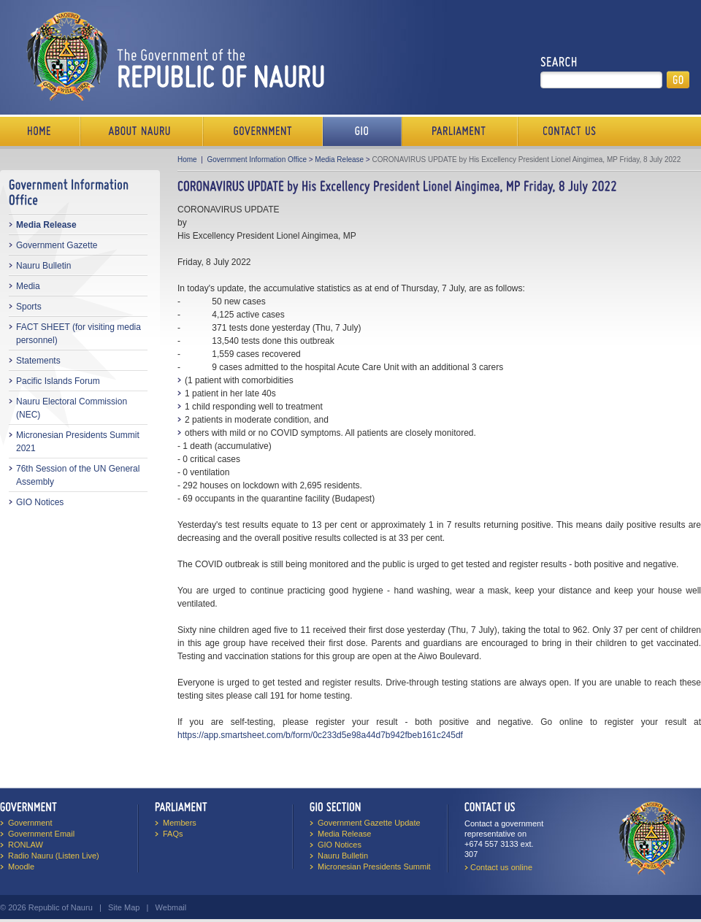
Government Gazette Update (369, 822)
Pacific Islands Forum (58, 381)
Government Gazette (56, 245)
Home (40, 131)
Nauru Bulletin (43, 266)
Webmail (171, 907)
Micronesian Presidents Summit (374, 866)
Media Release (46, 225)
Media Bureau (362, 131)
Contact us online (501, 867)
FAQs (173, 833)
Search (559, 62)
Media (28, 286)
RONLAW (25, 844)
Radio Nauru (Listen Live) (53, 855)
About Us (141, 131)
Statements (38, 361)
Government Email (41, 833)
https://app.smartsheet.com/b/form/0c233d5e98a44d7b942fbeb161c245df (320, 735)
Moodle (21, 866)
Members (179, 822)
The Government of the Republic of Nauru (172, 56)
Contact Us (566, 131)
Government (263, 131)
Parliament (460, 131)
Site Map (123, 907)
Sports (29, 306)
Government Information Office (257, 159)
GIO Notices (40, 502)
